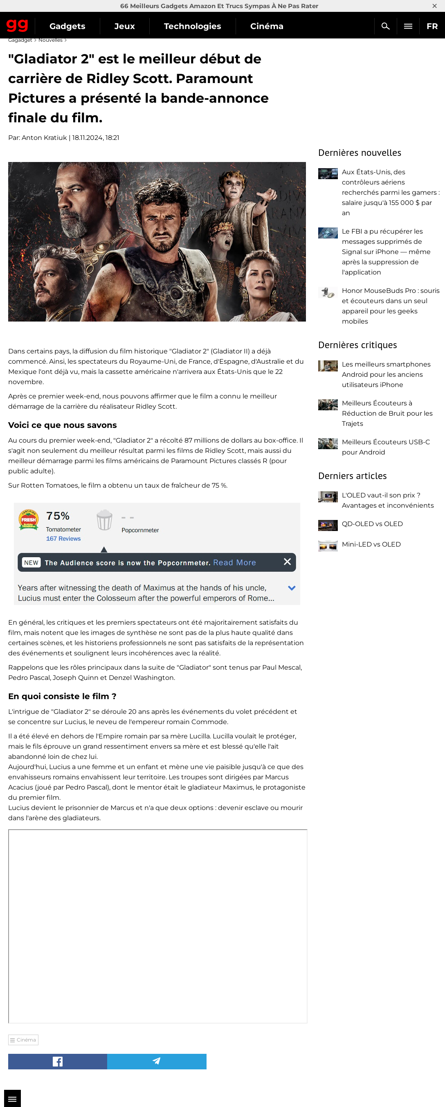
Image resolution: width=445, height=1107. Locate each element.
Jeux (125, 26)
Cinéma (266, 26)
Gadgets (67, 26)
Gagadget (17, 24)
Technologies (192, 26)
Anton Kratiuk (44, 138)
